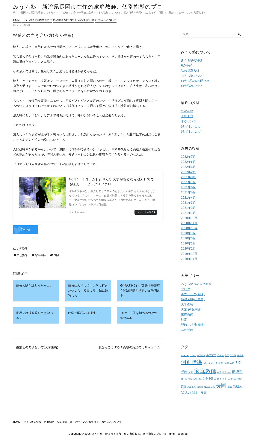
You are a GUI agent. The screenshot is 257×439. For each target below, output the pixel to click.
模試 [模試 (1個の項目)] (200, 379)
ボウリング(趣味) (193, 294)
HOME (17, 19)
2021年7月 (188, 182)
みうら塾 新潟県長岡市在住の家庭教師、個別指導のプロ (88, 7)
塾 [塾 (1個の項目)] (222, 363)
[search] (239, 34)
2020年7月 (188, 233)
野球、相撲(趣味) (193, 324)
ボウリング (188, 121)
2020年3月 (188, 238)
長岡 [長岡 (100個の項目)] (221, 385)
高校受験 (187, 330)
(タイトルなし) (191, 126)
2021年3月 (188, 202)
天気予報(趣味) (191, 309)
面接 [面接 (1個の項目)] (230, 386)
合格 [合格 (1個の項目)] (218, 363)
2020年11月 (189, 223)
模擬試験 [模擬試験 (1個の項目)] (192, 379)
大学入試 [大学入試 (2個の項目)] (229, 363)
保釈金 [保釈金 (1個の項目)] (240, 355)
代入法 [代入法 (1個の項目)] (233, 355)
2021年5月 (188, 192)
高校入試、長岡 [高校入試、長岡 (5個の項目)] (196, 392)
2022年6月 (188, 161)
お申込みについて (126, 19)
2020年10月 (189, 228)
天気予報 (187, 116)
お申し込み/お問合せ (98, 19)
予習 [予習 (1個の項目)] (227, 355)
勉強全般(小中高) (193, 299)
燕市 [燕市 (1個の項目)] (225, 379)
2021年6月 (188, 187)
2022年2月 (188, 172)
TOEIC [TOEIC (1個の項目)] (193, 355)
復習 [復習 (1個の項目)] (219, 372)
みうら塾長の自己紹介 (196, 284)
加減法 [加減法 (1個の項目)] (211, 363)
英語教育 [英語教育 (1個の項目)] (191, 386)
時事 (184, 319)
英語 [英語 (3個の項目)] (183, 386)
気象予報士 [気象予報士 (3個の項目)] (209, 378)
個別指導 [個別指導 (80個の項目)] (191, 362)
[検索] (212, 34)
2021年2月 (188, 207)
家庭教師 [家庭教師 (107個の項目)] (205, 371)
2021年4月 (188, 197)
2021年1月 (188, 212)
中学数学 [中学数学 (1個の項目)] (201, 355)
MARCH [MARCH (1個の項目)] (185, 355)
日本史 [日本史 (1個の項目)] (184, 379)
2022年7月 (188, 156)
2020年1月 (188, 248)
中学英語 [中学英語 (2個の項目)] (211, 355)
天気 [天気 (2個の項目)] (190, 372)
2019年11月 (189, 258)
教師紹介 (54, 19)
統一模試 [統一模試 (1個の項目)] (238, 379)
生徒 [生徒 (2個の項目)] (230, 378)
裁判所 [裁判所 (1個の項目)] (200, 386)
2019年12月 (189, 253)
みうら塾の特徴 (35, 19)
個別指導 (20, 255)
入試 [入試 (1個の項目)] (205, 363)
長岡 (54, 255)
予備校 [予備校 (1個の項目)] (220, 355)
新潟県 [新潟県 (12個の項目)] (237, 372)
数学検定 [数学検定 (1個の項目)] (226, 372)
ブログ (185, 289)
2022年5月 (188, 166)
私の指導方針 (73, 19)
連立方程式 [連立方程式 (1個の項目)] (209, 386)
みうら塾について (193, 75)
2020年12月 (189, 218)
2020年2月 (188, 243)
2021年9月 (188, 177)
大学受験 (20, 248)
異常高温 (187, 111)
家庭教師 (38, 255)
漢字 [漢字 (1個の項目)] (219, 379)
